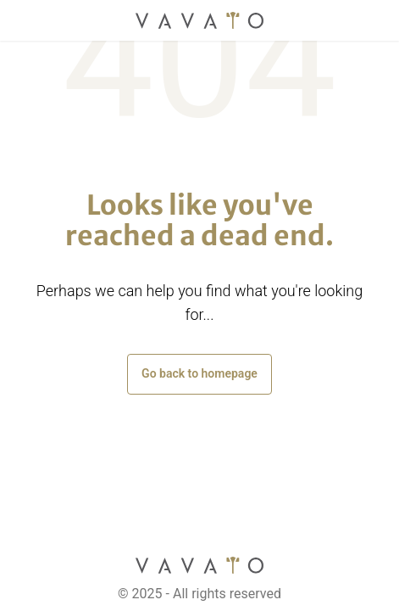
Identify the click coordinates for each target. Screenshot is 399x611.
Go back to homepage (199, 373)
